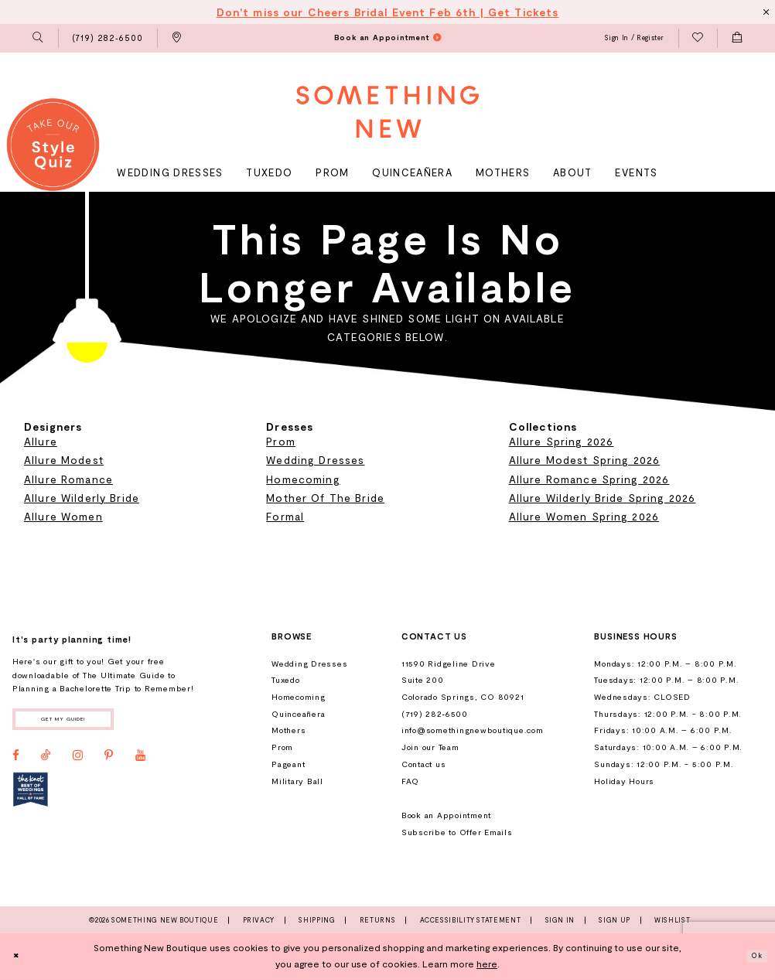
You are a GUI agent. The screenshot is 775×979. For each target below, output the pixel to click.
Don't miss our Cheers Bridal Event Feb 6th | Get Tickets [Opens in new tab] (388, 12)
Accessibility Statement (470, 920)
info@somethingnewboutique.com (472, 730)
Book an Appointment (446, 815)
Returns (377, 920)
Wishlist (672, 920)
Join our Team (430, 747)
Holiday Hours (624, 781)
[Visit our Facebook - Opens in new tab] (15, 761)
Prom (280, 441)
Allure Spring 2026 (561, 441)
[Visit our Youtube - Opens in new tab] (140, 761)
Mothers (288, 730)
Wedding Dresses (315, 459)
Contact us (423, 764)
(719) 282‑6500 (434, 713)
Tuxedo (285, 679)
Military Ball (297, 781)
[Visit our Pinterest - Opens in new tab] (108, 761)
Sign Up (614, 920)
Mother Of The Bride (325, 497)
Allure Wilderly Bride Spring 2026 (602, 497)
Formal (285, 516)
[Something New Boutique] (387, 112)
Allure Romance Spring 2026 (589, 479)
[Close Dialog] (19, 956)
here (486, 963)
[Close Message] (763, 12)
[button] (38, 38)
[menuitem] (38, 38)
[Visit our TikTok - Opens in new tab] (46, 761)
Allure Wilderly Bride (81, 497)
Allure (40, 441)
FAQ (410, 781)
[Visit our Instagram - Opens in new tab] (78, 761)
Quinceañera (298, 713)
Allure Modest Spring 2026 (585, 459)
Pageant (288, 764)
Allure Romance (68, 479)
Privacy (259, 920)
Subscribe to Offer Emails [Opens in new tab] (457, 832)
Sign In (560, 920)
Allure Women (63, 516)
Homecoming (303, 479)
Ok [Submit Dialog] (753, 955)
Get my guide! (81, 721)
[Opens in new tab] (30, 794)
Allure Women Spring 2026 (584, 516)
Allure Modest (64, 459)
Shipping (317, 920)
